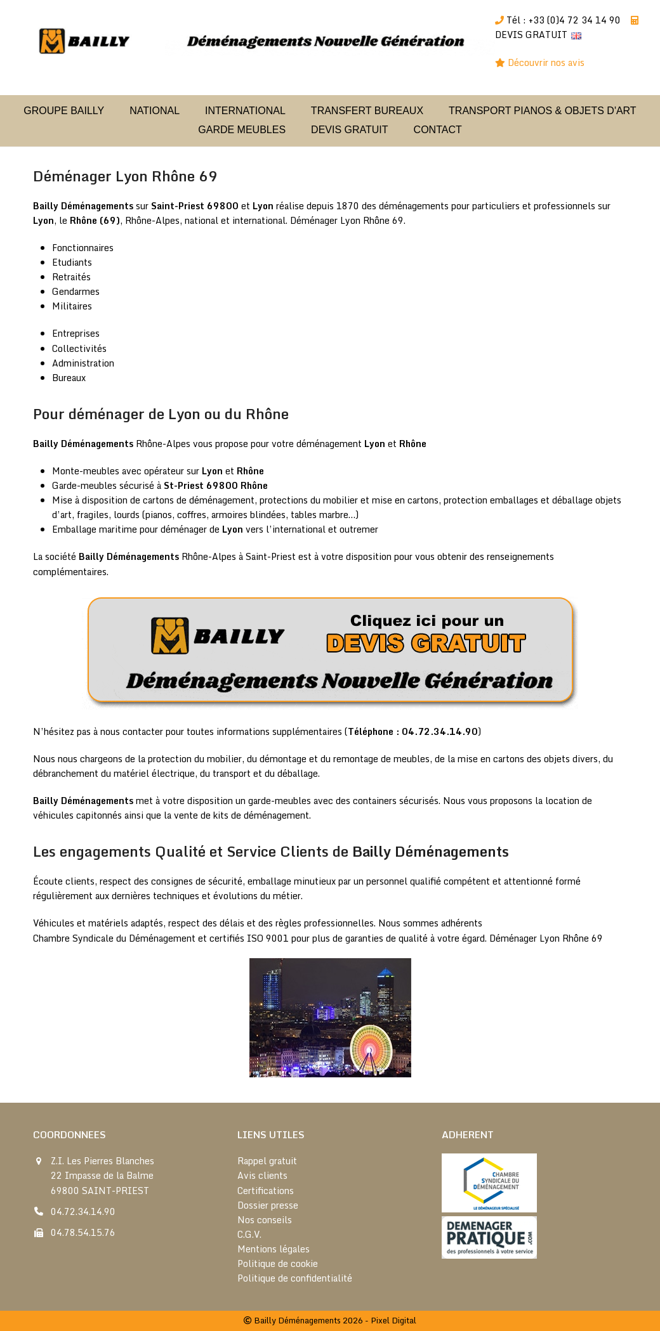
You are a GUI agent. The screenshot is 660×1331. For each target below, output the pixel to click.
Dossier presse (267, 1205)
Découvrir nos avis (547, 62)
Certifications (265, 1190)
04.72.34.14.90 (83, 1211)
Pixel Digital (393, 1320)
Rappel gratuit (267, 1160)
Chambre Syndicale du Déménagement (114, 938)
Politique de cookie (277, 1263)
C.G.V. (249, 1234)
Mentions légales (273, 1249)
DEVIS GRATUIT (531, 34)
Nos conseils (264, 1219)
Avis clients (262, 1175)
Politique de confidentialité (294, 1278)
